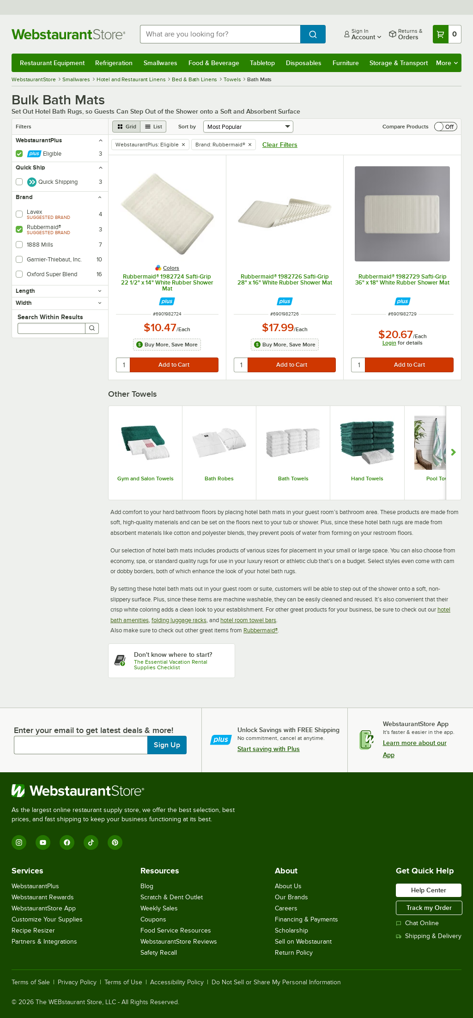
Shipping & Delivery (428, 936)
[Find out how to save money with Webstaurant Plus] (167, 301)
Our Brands (291, 897)
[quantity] (123, 365)
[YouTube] (43, 842)
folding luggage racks (179, 620)
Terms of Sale (31, 982)
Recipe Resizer (33, 930)
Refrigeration (114, 63)
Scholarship (291, 930)
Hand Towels (367, 478)
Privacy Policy (77, 982)
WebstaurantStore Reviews (178, 941)
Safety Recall (158, 952)
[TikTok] (91, 842)
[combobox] (220, 34)
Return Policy (294, 952)
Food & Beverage (213, 63)
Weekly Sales (159, 908)
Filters (23, 126)
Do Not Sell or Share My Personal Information (276, 982)
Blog (146, 886)
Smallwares (160, 63)
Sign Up (167, 745)
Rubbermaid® (260, 630)
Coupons (153, 919)
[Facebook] (67, 842)
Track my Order (429, 907)
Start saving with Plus (268, 748)
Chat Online (417, 923)
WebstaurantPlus (35, 886)
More (447, 63)
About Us (288, 886)
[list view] (153, 127)
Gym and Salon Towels (145, 478)
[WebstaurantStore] (127, 790)
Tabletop (262, 63)
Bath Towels (293, 478)
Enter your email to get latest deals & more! (93, 730)
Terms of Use (123, 982)
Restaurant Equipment (52, 63)
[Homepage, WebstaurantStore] (68, 34)
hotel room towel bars (248, 620)
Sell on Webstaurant (303, 941)
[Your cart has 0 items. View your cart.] (447, 34)
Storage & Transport (399, 63)
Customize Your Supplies (47, 919)
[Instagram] (19, 842)
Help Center (428, 890)
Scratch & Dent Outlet (171, 897)
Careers (286, 908)
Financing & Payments (306, 919)
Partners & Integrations (44, 941)
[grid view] (126, 127)
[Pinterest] (115, 842)
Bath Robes (219, 478)
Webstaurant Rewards (43, 897)
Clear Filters (279, 144)
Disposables (303, 63)
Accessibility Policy (177, 982)
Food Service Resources (175, 930)
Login (389, 342)
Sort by (187, 126)
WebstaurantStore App (44, 908)
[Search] (92, 328)
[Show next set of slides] (453, 453)
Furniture (346, 63)
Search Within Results (50, 317)
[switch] (445, 126)
